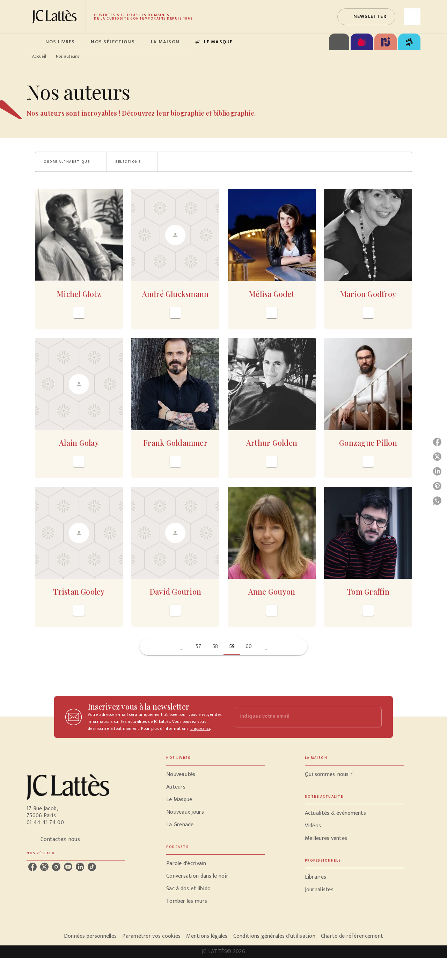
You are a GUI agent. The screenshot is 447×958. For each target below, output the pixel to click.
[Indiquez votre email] (299, 717)
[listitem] (32, 867)
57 (198, 646)
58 (215, 646)
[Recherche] (412, 16)
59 (232, 646)
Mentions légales (206, 936)
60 (249, 646)
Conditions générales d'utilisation (274, 936)
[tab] (34, 42)
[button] (366, 16)
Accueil (39, 56)
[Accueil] (56, 16)
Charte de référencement (352, 936)
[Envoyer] (373, 717)
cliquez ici (200, 728)
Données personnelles (90, 936)
